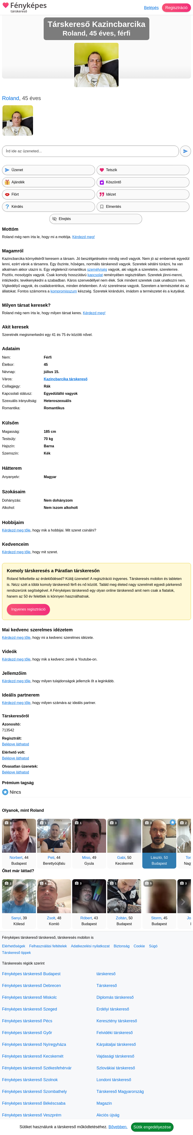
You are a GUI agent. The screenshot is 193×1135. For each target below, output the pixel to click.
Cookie (139, 946)
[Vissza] (10, 841)
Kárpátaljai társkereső (116, 1044)
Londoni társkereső (114, 1080)
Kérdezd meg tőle (16, 530)
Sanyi (16, 918)
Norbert (16, 857)
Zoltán (121, 918)
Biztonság (121, 946)
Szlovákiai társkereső (116, 1068)
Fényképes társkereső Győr (27, 1032)
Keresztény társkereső (117, 1021)
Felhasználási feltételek (48, 946)
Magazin (104, 1103)
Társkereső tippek (16, 953)
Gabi (121, 857)
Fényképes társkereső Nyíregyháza (34, 1044)
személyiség (97, 269)
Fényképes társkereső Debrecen (31, 985)
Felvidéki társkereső (115, 1032)
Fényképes (24, 8)
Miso (86, 857)
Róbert (86, 918)
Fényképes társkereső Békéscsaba (33, 1103)
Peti (51, 857)
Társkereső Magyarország (120, 1091)
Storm (156, 918)
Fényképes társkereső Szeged (29, 1009)
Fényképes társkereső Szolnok (30, 1080)
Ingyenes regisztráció (28, 609)
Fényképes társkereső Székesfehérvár (36, 1068)
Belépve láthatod (15, 744)
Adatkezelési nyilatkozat (90, 946)
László (156, 857)
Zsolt (51, 918)
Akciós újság (108, 1115)
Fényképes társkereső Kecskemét (32, 1056)
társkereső (106, 974)
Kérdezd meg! (83, 237)
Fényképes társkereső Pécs (27, 1021)
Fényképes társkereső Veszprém (31, 1115)
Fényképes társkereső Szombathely (34, 1091)
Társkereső (107, 985)
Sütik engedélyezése (152, 1127)
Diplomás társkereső (115, 997)
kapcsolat (95, 275)
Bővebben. (118, 1127)
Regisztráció (176, 7)
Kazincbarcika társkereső (65, 379)
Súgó (153, 946)
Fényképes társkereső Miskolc (29, 997)
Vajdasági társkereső (115, 1056)
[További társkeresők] (183, 841)
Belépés (151, 7)
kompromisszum (63, 291)
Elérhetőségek (13, 946)
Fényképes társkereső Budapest (31, 974)
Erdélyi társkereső (113, 1009)
